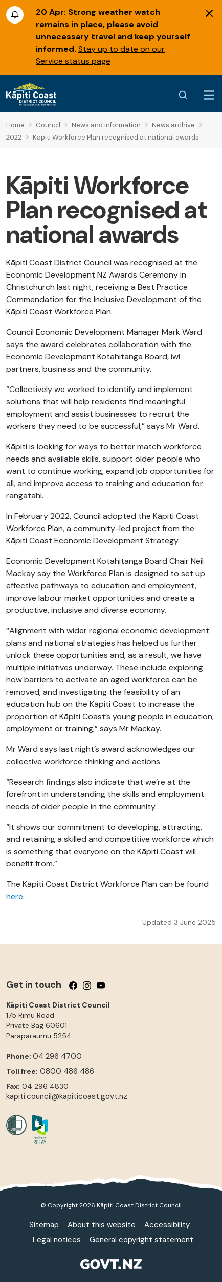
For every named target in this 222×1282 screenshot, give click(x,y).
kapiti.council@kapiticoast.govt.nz (66, 1096)
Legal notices (57, 1239)
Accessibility (167, 1225)
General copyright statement (141, 1239)
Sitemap (44, 1225)
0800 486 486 (67, 1071)
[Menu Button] (209, 95)
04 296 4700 (57, 1056)
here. (15, 896)
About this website (102, 1225)
